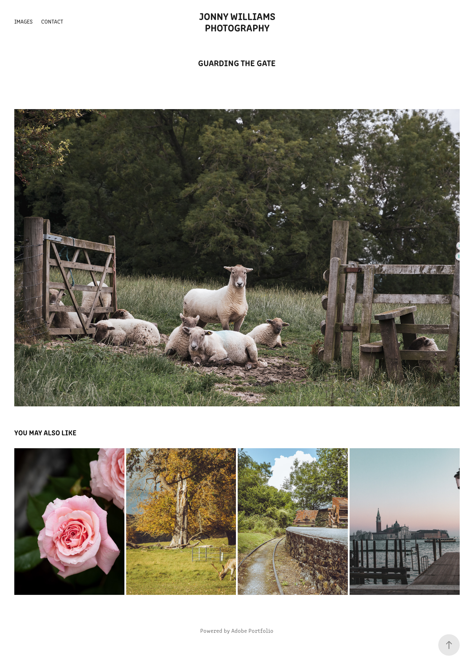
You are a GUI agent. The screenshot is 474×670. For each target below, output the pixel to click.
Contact (52, 21)
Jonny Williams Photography (238, 21)
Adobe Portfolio (252, 630)
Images (23, 21)
